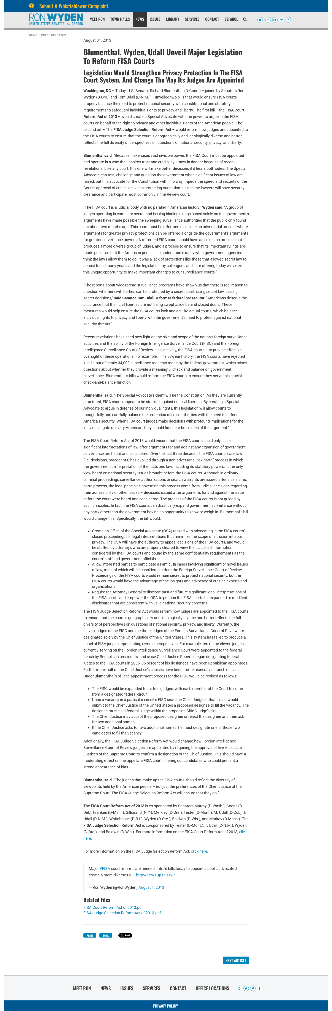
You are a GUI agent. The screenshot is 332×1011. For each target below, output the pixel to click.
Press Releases (53, 35)
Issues (155, 19)
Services (192, 19)
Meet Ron (97, 19)
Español (231, 19)
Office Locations (212, 988)
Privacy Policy (165, 1006)
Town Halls (120, 19)
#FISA (105, 868)
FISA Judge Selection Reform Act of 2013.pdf (122, 913)
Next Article (236, 960)
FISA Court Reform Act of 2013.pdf (113, 907)
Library (172, 19)
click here (199, 851)
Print (90, 935)
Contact (212, 19)
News (139, 19)
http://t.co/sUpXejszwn (156, 875)
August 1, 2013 (151, 887)
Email (106, 935)
